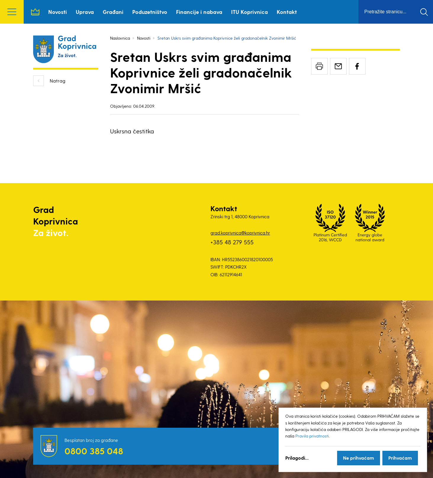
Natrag (57, 80)
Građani (113, 12)
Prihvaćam (400, 458)
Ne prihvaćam (358, 458)
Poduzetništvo (149, 12)
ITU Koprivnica (249, 12)
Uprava (85, 12)
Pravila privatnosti (312, 435)
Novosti (57, 12)
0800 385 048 (94, 450)
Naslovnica (35, 12)
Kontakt (287, 12)
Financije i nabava (199, 12)
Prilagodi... (297, 458)
